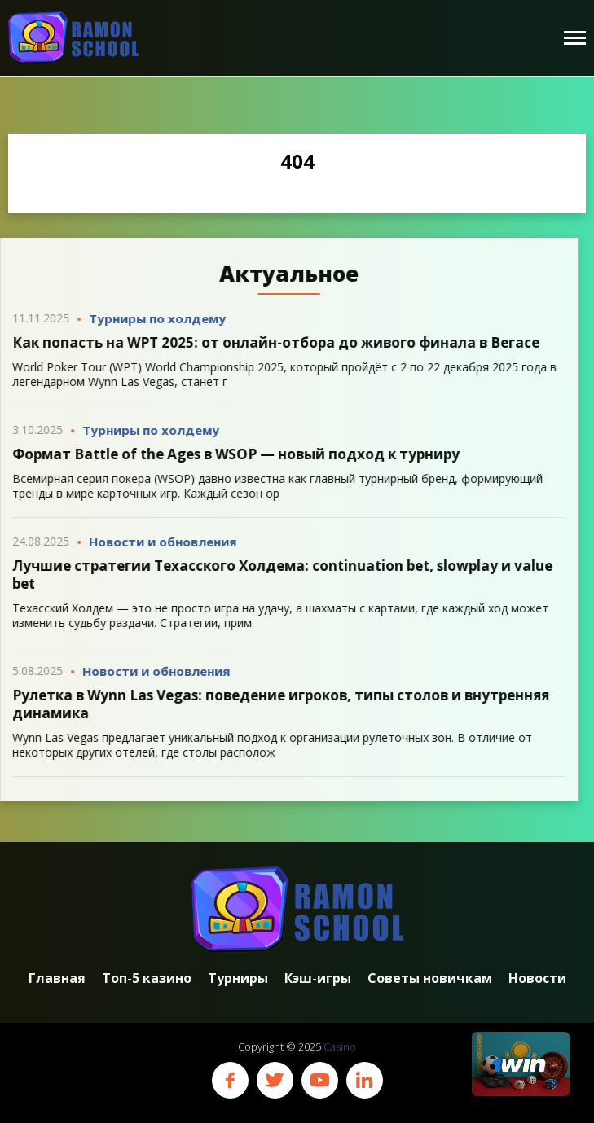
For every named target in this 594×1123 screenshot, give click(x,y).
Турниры (238, 978)
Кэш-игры (317, 978)
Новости (537, 978)
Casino (339, 1046)
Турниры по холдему (153, 318)
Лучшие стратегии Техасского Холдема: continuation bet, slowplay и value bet (278, 574)
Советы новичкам (429, 978)
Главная (57, 978)
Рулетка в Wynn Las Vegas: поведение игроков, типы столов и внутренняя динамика (276, 704)
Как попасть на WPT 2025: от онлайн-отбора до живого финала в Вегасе (271, 342)
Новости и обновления (158, 541)
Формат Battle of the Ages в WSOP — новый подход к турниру (231, 454)
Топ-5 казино (146, 978)
